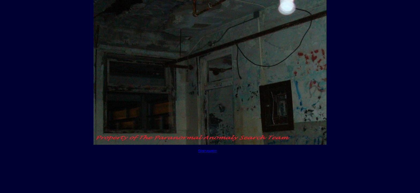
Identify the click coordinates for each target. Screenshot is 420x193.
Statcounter (207, 151)
